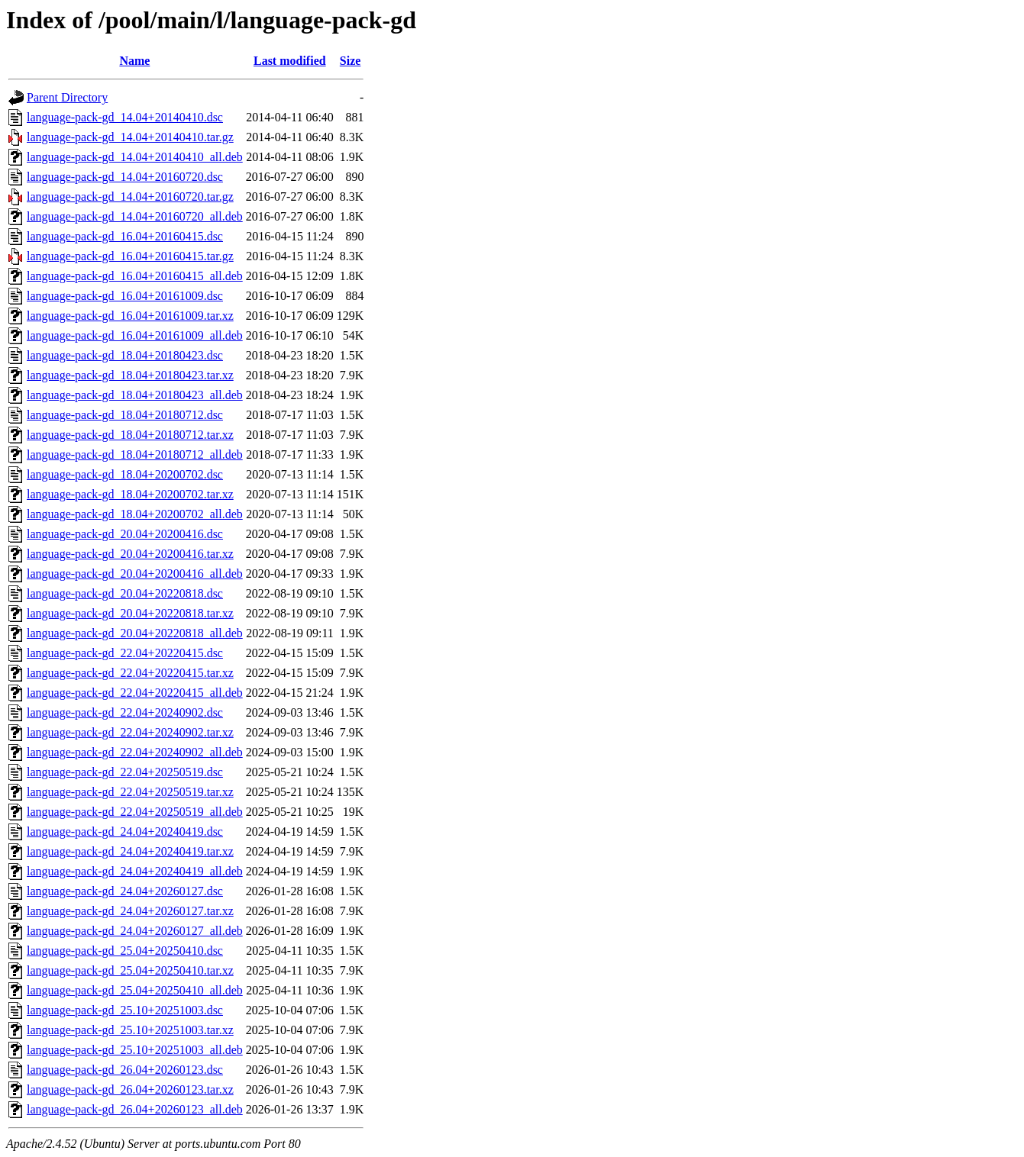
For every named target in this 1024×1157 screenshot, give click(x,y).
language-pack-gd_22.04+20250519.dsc (125, 771)
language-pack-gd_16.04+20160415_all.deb (135, 275)
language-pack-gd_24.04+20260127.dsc (125, 891)
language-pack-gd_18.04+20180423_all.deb (135, 394)
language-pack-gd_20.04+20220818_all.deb (135, 633)
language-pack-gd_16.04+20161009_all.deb (135, 335)
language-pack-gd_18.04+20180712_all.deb (135, 454)
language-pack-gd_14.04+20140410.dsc (125, 117)
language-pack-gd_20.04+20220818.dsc (125, 593)
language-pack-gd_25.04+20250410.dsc (125, 950)
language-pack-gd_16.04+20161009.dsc (125, 295)
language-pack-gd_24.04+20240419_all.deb (135, 871)
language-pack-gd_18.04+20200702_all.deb (135, 514)
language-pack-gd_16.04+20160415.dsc (125, 236)
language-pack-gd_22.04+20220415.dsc (125, 652)
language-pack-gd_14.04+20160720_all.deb (135, 216)
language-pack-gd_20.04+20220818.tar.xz (130, 613)
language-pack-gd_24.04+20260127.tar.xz (130, 910)
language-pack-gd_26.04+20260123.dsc (125, 1069)
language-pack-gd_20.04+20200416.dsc (125, 533)
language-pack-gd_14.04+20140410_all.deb (135, 156)
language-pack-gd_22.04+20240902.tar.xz (130, 732)
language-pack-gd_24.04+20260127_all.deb (135, 930)
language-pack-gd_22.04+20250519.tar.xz (130, 791)
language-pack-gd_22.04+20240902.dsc (125, 712)
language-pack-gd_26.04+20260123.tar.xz (130, 1089)
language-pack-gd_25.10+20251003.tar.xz (130, 1029)
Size (350, 60)
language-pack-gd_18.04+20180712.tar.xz (130, 434)
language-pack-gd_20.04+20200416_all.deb (135, 573)
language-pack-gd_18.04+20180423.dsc (125, 355)
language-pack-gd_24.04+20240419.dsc (125, 831)
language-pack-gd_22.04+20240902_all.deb (135, 752)
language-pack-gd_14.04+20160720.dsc (125, 176)
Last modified (290, 60)
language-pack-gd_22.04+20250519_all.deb (135, 811)
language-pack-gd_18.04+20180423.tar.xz (130, 375)
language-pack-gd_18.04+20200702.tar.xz (130, 494)
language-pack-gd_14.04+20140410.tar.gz (130, 137)
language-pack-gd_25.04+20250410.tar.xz (130, 970)
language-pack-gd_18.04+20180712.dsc (125, 414)
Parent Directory (67, 97)
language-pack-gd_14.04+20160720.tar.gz (130, 196)
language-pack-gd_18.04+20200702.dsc (125, 474)
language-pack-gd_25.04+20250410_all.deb (135, 990)
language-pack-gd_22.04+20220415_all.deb (135, 692)
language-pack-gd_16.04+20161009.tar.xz (130, 315)
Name (134, 60)
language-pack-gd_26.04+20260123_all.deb (135, 1109)
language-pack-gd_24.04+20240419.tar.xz (130, 851)
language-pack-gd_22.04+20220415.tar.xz (130, 672)
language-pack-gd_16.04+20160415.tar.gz (130, 256)
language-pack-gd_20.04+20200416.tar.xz (130, 553)
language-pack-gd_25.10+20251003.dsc (125, 1010)
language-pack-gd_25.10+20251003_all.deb (135, 1049)
